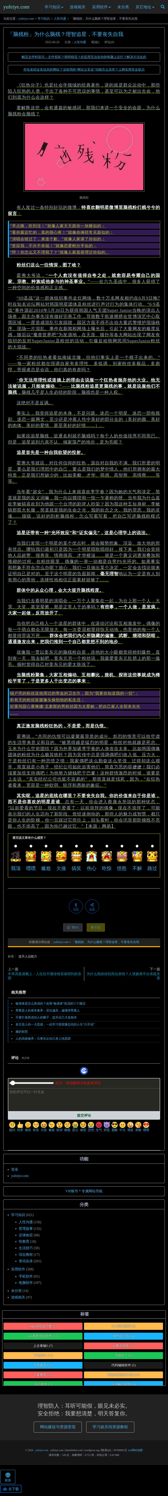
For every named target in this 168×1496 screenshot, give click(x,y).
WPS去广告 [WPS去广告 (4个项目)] (123, 1338)
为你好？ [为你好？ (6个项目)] (123, 1357)
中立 (122, 1129)
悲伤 (91, 1129)
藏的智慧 (22, 1033)
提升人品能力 (28, 958)
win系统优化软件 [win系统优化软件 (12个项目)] (43, 1338)
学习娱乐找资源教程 (110, 1429)
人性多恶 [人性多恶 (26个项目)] (43, 1367)
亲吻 (138, 1129)
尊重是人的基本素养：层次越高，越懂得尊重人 (48, 1012)
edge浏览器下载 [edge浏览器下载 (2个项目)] (43, 1328)
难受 (83, 1129)
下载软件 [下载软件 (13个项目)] (43, 1357)
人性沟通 (60, 21)
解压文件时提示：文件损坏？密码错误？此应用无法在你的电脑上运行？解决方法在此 (84, 59)
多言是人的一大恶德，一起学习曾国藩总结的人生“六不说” (55, 1027)
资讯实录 (26, 1263)
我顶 (16, 870)
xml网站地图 (135, 1452)
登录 (14, 1172)
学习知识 (52, 8)
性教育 (24, 1244)
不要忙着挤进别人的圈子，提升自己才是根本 (46, 1020)
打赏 (96, 929)
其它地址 (143, 8)
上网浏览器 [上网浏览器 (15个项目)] (123, 1348)
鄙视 (67, 1129)
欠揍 (61, 870)
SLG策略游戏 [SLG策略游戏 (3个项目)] (124, 1328)
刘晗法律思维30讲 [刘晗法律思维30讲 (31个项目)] (123, 1377)
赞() (72, 929)
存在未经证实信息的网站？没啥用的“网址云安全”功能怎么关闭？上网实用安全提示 (83, 72)
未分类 (123, 8)
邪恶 (107, 1129)
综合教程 (26, 1257)
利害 (20, 1129)
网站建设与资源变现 (57, 1429)
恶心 (75, 1129)
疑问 (12, 1129)
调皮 (130, 1129)
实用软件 (100, 8)
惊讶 (59, 1129)
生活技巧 (26, 1250)
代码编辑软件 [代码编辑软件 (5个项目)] (123, 1367)
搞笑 (76, 870)
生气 (99, 1129)
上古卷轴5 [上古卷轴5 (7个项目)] (43, 1348)
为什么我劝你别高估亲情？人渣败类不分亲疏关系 (123, 978)
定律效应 (26, 1237)
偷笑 (28, 1129)
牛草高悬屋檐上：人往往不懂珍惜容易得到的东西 (44, 978)
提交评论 (84, 1117)
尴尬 (46, 870)
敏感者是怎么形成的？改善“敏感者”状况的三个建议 (51, 1005)
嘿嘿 (31, 870)
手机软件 (26, 1278)
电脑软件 (26, 1285)
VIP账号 (71, 1193)
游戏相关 (78, 8)
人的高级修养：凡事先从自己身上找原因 (43, 1040)
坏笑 (36, 1129)
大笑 (44, 1129)
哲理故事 (26, 1231)
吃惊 (107, 870)
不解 (137, 870)
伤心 (91, 870)
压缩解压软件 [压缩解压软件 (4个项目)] (123, 1387)
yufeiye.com (16, 8)
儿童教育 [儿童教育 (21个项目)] (43, 1377)
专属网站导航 (92, 1193)
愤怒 (122, 870)
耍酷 (115, 1129)
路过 (152, 870)
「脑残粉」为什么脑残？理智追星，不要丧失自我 (65, 36)
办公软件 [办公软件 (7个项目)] (43, 1387)
